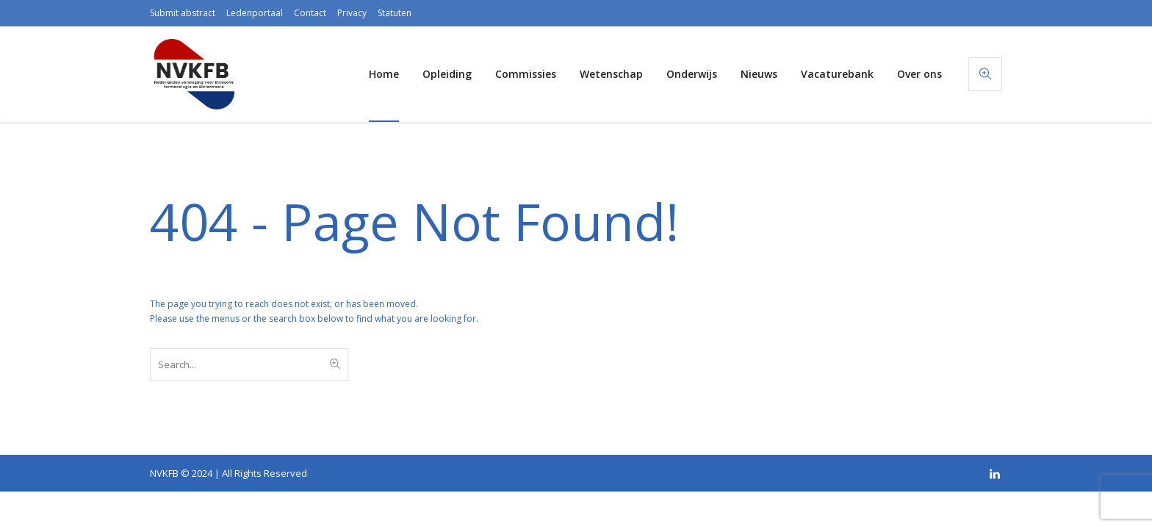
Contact (310, 13)
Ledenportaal (254, 13)
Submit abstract (182, 13)
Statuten (394, 13)
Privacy (352, 13)
